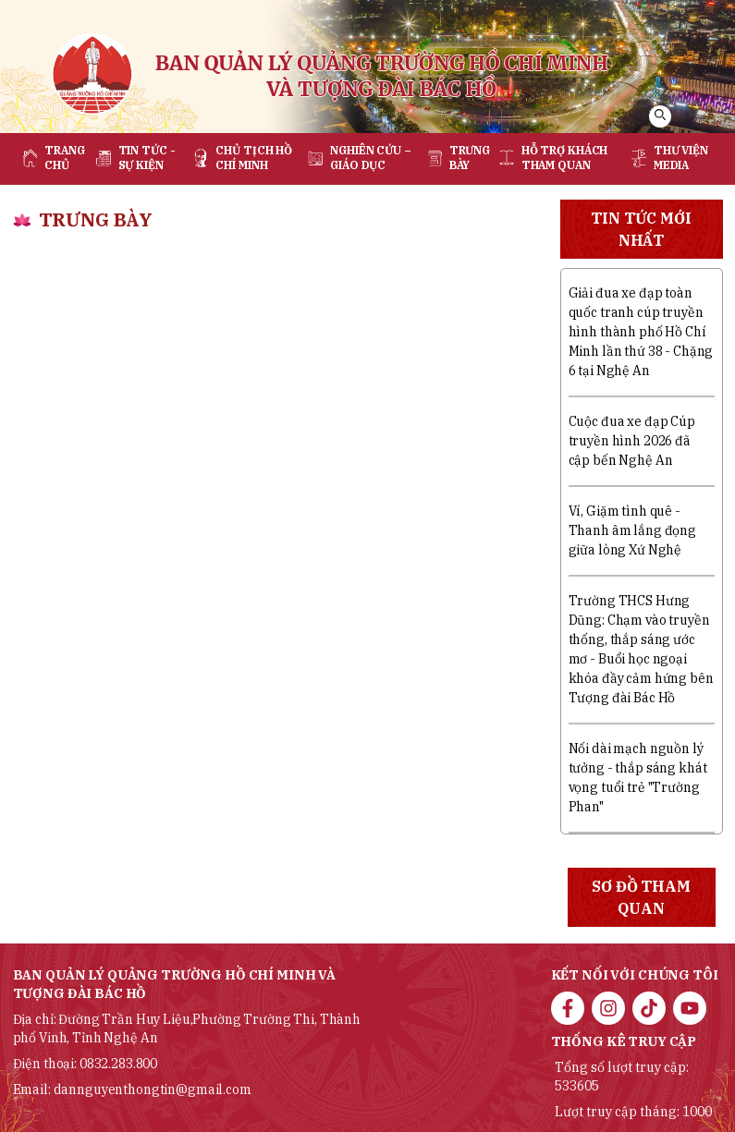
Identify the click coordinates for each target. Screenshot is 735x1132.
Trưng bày (469, 157)
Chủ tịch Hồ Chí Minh (253, 157)
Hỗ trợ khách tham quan (564, 157)
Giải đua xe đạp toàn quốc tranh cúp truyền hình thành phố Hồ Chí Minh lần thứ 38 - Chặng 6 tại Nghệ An (641, 332)
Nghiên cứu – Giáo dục (370, 157)
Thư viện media (681, 157)
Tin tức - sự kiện (147, 157)
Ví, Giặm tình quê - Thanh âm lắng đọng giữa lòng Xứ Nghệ (632, 530)
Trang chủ (64, 157)
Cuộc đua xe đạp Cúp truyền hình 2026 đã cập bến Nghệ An (632, 441)
